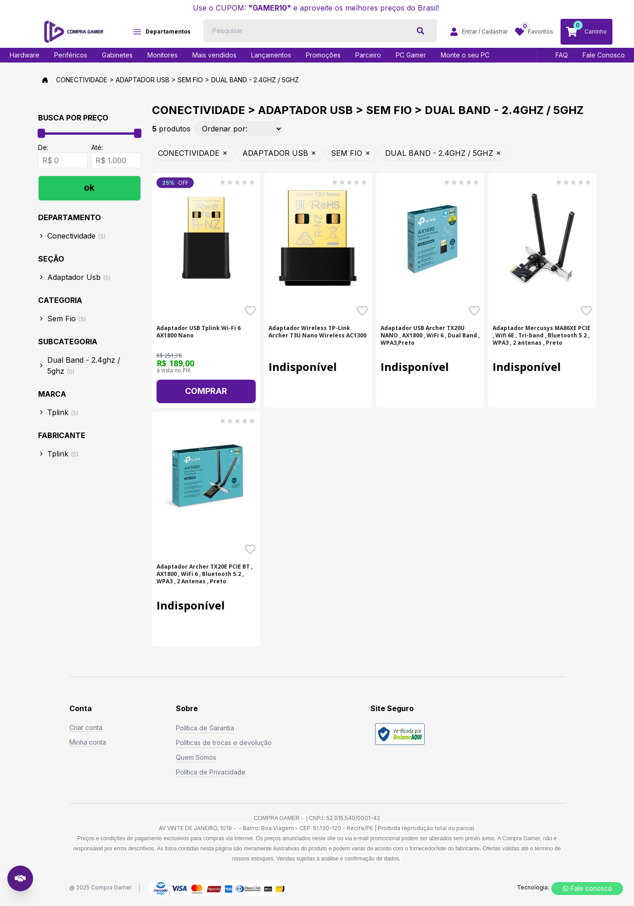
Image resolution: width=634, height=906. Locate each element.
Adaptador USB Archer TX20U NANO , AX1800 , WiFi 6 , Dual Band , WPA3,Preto (430, 336)
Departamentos (162, 31)
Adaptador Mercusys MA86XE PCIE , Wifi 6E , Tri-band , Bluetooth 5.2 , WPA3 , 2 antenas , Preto (541, 336)
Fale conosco (587, 888)
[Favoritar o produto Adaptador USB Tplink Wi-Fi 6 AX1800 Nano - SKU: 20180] (250, 311)
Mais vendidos (214, 55)
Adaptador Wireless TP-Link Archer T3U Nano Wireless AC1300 (317, 332)
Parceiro (368, 55)
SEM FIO (351, 153)
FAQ (561, 55)
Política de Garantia (205, 728)
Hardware (24, 55)
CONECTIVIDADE (193, 153)
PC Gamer (411, 55)
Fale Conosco (604, 55)
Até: (97, 147)
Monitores (162, 55)
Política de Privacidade (211, 772)
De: (43, 147)
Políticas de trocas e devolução (224, 742)
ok (89, 187)
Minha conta (87, 742)
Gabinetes (117, 55)
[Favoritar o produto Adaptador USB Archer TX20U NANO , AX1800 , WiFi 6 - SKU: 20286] (474, 311)
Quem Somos (196, 757)
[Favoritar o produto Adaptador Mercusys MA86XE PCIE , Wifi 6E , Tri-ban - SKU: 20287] (586, 311)
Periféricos (70, 55)
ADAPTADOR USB (279, 153)
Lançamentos (271, 55)
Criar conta (85, 727)
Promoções (323, 55)
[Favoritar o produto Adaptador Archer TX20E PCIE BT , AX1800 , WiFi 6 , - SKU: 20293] (250, 549)
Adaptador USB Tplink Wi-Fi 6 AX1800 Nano (199, 332)
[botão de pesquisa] (420, 30)
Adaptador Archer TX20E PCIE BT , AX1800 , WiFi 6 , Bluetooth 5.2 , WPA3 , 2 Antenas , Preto (204, 574)
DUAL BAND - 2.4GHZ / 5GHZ (443, 153)
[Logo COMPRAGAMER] (74, 31)
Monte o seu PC (465, 55)
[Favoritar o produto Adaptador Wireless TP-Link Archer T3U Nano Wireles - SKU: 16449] (362, 311)
